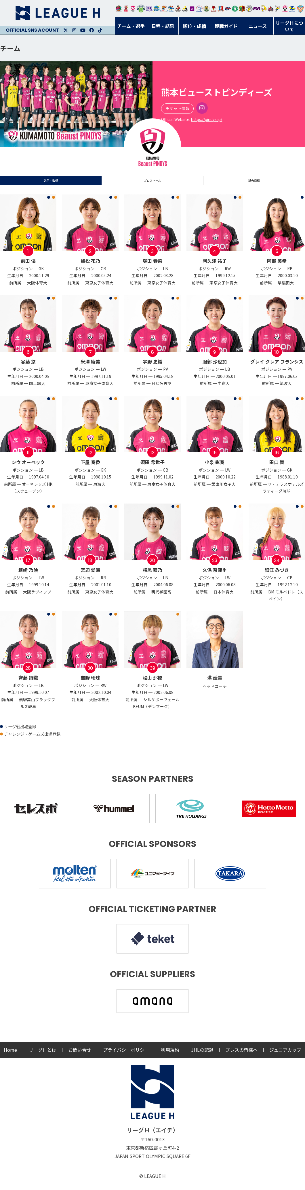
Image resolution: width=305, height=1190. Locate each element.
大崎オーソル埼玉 (125, 8)
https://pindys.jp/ (206, 119)
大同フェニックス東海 (170, 8)
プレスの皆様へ (241, 1054)
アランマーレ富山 (228, 8)
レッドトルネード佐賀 (213, 8)
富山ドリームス (149, 8)
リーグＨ (57, 13)
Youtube (83, 30)
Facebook (91, 30)
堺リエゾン (192, 8)
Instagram (74, 30)
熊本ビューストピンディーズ (285, 8)
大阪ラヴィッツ (263, 8)
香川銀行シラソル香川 (277, 8)
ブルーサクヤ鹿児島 (292, 8)
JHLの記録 (202, 1054)
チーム (10, 48)
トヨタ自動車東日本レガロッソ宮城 (118, 8)
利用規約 (170, 1054)
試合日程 (254, 183)
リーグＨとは (42, 1054)
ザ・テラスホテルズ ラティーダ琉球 (300, 8)
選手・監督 (50, 183)
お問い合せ (79, 1054)
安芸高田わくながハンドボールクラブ (199, 8)
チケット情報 (177, 108)
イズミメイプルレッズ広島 (270, 8)
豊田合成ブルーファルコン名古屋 (163, 8)
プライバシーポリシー (126, 1054)
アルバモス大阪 (185, 8)
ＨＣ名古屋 (249, 8)
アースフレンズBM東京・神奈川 (141, 8)
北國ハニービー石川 (235, 8)
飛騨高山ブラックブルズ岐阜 (242, 8)
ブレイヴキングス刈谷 (178, 8)
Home (10, 1054)
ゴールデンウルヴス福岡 (206, 8)
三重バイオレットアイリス (256, 8)
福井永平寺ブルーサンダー (156, 8)
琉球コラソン (220, 8)
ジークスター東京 (133, 8)
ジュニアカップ (285, 1054)
